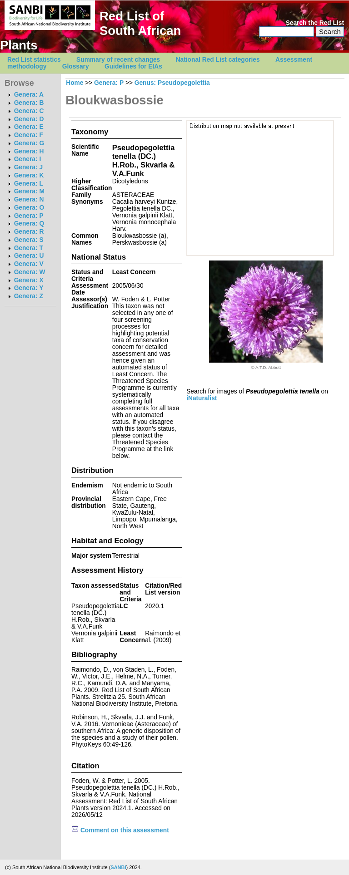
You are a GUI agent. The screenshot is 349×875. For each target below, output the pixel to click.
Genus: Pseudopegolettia (172, 82)
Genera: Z (28, 296)
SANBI (118, 867)
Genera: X (29, 280)
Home (74, 82)
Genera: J (28, 167)
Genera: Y (29, 288)
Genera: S (29, 239)
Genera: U (29, 255)
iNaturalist (201, 398)
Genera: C (29, 111)
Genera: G (29, 143)
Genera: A (29, 94)
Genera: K (29, 175)
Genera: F (28, 135)
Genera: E (29, 126)
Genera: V (29, 264)
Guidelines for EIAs (133, 66)
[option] (266, 315)
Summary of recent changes (118, 59)
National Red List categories (218, 59)
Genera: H (29, 151)
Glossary (75, 66)
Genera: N (29, 199)
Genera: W (29, 272)
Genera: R (29, 231)
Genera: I (27, 159)
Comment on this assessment (120, 830)
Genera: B (29, 102)
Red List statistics (34, 59)
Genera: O (29, 207)
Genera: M (29, 191)
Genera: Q (29, 223)
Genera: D (29, 119)
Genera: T (28, 248)
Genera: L (28, 183)
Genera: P (29, 215)
